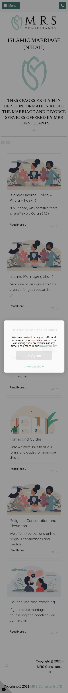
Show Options (34, 366)
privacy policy (48, 346)
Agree (34, 355)
